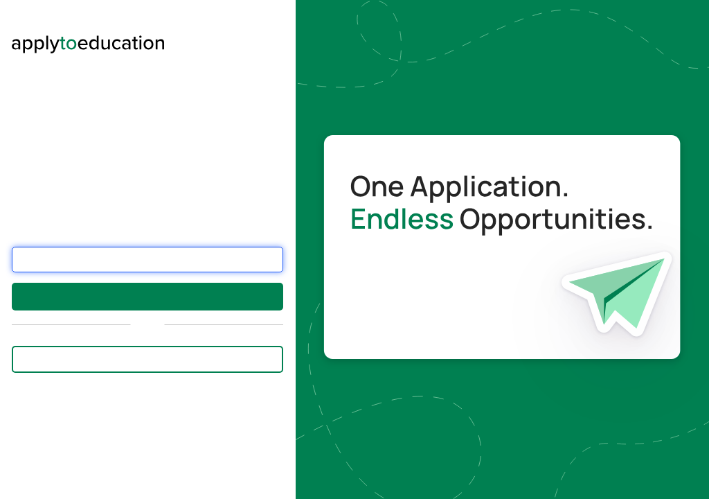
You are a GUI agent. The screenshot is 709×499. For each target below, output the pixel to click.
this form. (78, 477)
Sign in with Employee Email (148, 359)
